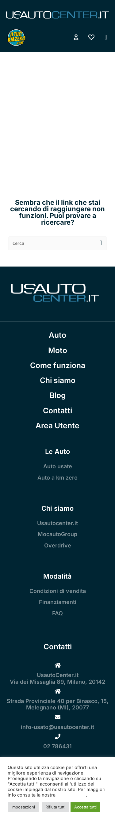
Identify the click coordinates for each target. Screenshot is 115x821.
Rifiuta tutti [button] (55, 806)
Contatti (57, 410)
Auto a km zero (57, 477)
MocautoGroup (57, 534)
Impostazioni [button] (23, 806)
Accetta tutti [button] (85, 806)
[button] (106, 37)
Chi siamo (57, 380)
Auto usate (57, 466)
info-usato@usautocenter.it (57, 727)
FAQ (57, 613)
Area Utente (57, 425)
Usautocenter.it (57, 523)
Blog (58, 395)
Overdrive (57, 545)
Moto (57, 350)
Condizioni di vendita (57, 591)
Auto (57, 335)
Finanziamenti (57, 602)
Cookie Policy (71, 795)
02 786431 (57, 746)
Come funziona (57, 365)
